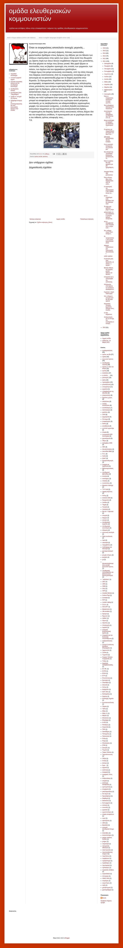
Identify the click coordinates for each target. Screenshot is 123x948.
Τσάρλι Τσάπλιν (106, 752)
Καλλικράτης (106, 694)
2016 (104, 48)
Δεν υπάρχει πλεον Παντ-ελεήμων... (108, 232)
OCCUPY (105, 607)
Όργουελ (105, 616)
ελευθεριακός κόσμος (14, 89)
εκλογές (104, 520)
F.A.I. (103, 454)
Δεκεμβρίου (108, 63)
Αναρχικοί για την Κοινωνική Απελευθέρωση (107, 636)
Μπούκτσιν (105, 718)
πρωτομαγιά (106, 865)
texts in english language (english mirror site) (54, 38)
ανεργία (104, 780)
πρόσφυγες (105, 867)
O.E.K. (104, 604)
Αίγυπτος (105, 623)
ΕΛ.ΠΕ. (104, 669)
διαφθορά (105, 798)
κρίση (104, 380)
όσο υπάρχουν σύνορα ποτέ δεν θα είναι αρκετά (108, 298)
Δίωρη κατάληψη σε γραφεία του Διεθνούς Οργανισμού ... (109, 124)
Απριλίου (107, 84)
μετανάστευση (106, 384)
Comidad (105, 597)
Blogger (67, 938)
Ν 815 (104, 722)
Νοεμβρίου (107, 66)
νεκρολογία (105, 844)
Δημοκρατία (105, 417)
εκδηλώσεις (105, 401)
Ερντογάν (105, 680)
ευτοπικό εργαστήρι (108, 428)
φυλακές (104, 557)
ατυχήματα (105, 789)
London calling (106, 602)
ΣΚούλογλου (106, 743)
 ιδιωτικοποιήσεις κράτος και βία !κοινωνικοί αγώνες (107, 565)
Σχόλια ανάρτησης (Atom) (44, 222)
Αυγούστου (107, 74)
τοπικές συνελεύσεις (105, 404)
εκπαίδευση (105, 426)
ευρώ (103, 818)
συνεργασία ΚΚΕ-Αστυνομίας (107, 435)
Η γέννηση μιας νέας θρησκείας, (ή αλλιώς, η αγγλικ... (109, 262)
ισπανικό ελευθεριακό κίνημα (108, 828)
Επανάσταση (106, 678)
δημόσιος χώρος (107, 397)
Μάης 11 (104, 713)
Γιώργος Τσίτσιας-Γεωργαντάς (107, 657)
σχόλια (104, 356)
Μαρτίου (107, 87)
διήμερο (104, 518)
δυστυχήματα (106, 803)
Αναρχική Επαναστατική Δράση (106, 631)
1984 (103, 584)
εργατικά (104, 810)
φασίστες (45, 156)
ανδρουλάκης (106, 778)
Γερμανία (105, 655)
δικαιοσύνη (105, 800)
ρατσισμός (105, 377)
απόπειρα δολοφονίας (105, 783)
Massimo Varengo (107, 485)
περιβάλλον (105, 858)
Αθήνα (104, 441)
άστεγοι (104, 763)
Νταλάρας (105, 725)
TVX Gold (105, 489)
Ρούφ (104, 738)
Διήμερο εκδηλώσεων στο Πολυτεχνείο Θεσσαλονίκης (108, 249)
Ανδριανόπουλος (107, 641)
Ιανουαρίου (107, 94)
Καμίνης (104, 696)
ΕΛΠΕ (104, 671)
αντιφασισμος (106, 421)
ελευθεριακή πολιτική (105, 363)
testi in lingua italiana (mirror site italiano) (21, 38)
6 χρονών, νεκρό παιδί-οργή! (109, 292)
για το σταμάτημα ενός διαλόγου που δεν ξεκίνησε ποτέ (109, 200)
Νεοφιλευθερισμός (107, 460)
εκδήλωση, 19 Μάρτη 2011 (106, 341)
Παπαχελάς (105, 734)
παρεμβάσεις (106, 545)
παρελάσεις (105, 856)
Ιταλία (104, 456)
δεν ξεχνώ (105, 794)
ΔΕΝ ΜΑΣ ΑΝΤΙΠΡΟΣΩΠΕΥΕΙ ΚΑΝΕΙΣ (108, 139)
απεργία (104, 515)
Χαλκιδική (105, 509)
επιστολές (105, 807)
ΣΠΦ (103, 745)
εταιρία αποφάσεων (108, 814)
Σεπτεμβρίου (108, 71)
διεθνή (104, 423)
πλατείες (104, 481)
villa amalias (106, 611)
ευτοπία (104, 476)
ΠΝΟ (103, 729)
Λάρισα (104, 706)
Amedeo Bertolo (107, 593)
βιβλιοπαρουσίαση (107, 468)
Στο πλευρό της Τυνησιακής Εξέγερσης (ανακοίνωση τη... (108, 155)
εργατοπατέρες (106, 812)
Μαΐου (106, 82)
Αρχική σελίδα (60, 219)
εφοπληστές (105, 820)
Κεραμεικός (105, 500)
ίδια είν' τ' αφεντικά (107, 511)
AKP (103, 591)
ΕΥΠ (103, 675)
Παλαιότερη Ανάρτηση (86, 219)
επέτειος (104, 805)
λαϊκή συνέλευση (107, 536)
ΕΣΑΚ (104, 673)
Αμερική (104, 627)
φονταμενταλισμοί (107, 551)
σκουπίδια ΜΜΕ (107, 451)
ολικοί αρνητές (106, 850)
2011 (104, 61)
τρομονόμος (105, 883)
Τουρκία (104, 750)
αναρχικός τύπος (107, 774)
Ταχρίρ (104, 504)
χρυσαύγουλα (106, 438)
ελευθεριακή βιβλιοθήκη (105, 473)
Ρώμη (104, 741)
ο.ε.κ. (104, 898)
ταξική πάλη (105, 878)
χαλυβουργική (106, 887)
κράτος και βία (38, 156)
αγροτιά (104, 767)
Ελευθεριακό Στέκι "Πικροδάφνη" (16, 93)
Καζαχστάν (105, 689)
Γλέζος (104, 661)
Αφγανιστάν (105, 650)
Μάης (104, 711)
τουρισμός (105, 880)
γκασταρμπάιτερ (107, 791)
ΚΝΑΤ (104, 458)
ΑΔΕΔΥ (104, 618)
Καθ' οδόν (105, 692)
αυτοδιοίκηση (106, 408)
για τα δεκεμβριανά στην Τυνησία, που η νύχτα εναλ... (109, 225)
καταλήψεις (105, 478)
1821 (103, 581)
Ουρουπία (105, 727)
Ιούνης (104, 687)
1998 (103, 586)
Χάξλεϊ (104, 758)
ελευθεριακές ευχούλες (106, 523)
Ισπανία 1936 (106, 498)
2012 (104, 58)
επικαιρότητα (106, 387)
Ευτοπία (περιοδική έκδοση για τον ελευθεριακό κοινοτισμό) (16, 84)
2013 (104, 56)
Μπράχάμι (105, 720)
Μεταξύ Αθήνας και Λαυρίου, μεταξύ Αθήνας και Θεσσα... (108, 271)
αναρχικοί (105, 772)
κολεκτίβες (105, 833)
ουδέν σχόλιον (108, 256)
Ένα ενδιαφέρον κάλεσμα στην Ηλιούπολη (109, 107)
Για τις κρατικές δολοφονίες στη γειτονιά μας (108, 147)
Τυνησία (104, 507)
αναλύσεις (105, 373)
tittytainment (106, 609)
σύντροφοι (105, 876)
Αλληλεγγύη (105, 625)
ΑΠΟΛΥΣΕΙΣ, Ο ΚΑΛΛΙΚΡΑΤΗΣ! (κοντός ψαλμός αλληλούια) (109, 216)
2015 (104, 50)
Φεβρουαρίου (108, 90)
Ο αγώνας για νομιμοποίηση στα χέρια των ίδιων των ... (109, 132)
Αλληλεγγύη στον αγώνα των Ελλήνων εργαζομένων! (109, 287)
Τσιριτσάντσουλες (107, 754)
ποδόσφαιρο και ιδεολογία (107, 547)
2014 (104, 53)
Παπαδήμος (105, 731)
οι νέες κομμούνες (108, 313)
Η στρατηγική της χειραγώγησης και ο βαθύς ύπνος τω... (109, 190)
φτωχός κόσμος (106, 555)
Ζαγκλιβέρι (105, 682)
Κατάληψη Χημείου (107, 698)
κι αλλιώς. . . (106, 375)
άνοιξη (104, 761)
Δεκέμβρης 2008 (107, 443)
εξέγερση (105, 530)
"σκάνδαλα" (105, 579)
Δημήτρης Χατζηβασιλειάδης (107, 664)
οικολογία (105, 542)
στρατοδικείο (106, 874)
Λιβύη (104, 708)
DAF (103, 600)
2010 (104, 327)
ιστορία (104, 432)
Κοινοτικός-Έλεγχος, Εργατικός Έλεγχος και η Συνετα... (109, 307)
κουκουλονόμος (107, 835)
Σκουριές (105, 747)
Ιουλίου (106, 76)
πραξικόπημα (106, 860)
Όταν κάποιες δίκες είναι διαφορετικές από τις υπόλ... (108, 181)
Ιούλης (104, 495)
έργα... (104, 765)
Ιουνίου (106, 79)
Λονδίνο (104, 502)
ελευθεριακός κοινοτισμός (106, 527)
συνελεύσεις (105, 483)
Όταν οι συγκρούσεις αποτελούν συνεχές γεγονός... (108, 99)
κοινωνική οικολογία (108, 532)
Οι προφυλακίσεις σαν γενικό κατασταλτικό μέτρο (109, 240)
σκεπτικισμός (106, 410)
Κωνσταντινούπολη (108, 702)
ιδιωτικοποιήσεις (107, 449)
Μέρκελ (104, 715)
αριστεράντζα (106, 787)
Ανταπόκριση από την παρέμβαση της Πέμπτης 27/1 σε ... (108, 114)
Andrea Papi (106, 595)
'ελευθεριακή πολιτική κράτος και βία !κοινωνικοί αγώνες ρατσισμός (107, 573)
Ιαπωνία (104, 685)
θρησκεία (105, 825)
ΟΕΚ (103, 447)
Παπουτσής (105, 736)
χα (103, 559)
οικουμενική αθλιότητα (105, 846)
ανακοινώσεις (106, 395)
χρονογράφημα (106, 890)
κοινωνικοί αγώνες (107, 359)
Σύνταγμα (105, 419)
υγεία (103, 885)
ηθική (104, 823)
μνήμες (104, 841)
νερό (103, 540)
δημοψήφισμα (106, 796)
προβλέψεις (105, 863)
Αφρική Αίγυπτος (107, 491)
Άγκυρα (104, 614)
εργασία (104, 389)
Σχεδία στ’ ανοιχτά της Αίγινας (16, 97)
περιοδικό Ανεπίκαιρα (14, 74)
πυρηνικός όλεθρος (108, 870)
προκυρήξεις (106, 382)
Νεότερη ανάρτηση (35, 219)
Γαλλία (104, 652)
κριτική (104, 371)
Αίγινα (104, 620)
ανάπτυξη (105, 770)
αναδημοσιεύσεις (107, 350)
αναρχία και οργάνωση (105, 465)
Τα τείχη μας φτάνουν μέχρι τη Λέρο (109, 208)
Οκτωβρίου (107, 69)
